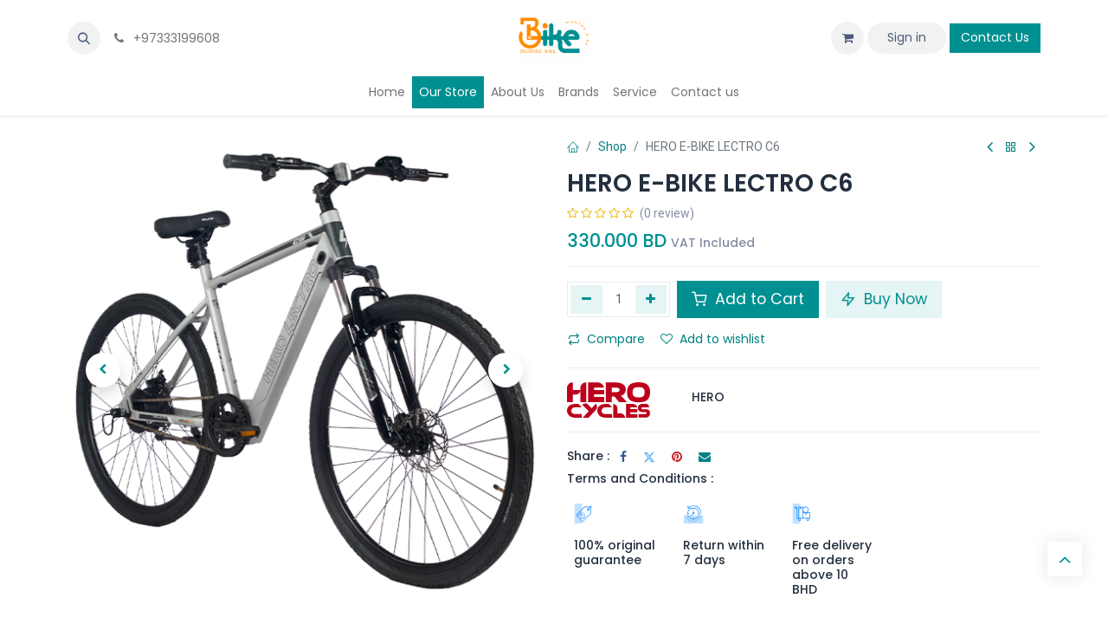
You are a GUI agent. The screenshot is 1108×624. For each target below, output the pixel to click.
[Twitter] (649, 457)
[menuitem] (387, 92)
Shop (612, 146)
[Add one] (651, 299)
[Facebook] (623, 457)
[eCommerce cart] (847, 38)
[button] (84, 38)
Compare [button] (606, 339)
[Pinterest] (677, 457)
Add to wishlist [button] (712, 339)
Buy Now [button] (884, 299)
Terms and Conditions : (640, 478)
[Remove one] (586, 299)
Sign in (906, 37)
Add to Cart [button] (748, 299)
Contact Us (995, 37)
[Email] (705, 457)
